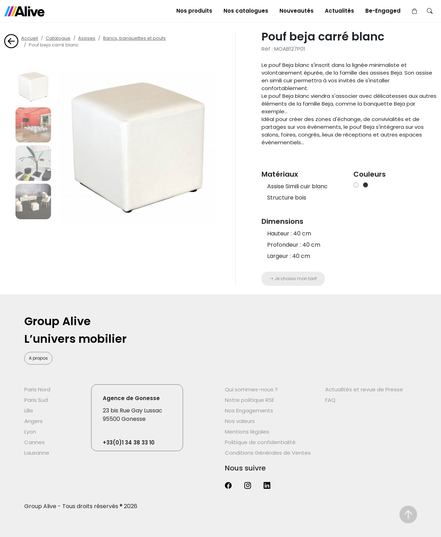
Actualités (339, 10)
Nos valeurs (240, 421)
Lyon (30, 431)
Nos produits (194, 10)
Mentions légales (247, 431)
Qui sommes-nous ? (251, 389)
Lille (28, 410)
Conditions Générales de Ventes (268, 452)
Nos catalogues (245, 10)
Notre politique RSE (249, 400)
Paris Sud (36, 400)
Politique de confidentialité (260, 442)
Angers (33, 421)
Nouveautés (296, 10)
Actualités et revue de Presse (364, 389)
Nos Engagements (249, 410)
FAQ (330, 400)
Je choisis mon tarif (293, 279)
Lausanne (36, 452)
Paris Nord (37, 389)
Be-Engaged (383, 10)
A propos (38, 358)
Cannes (34, 442)
